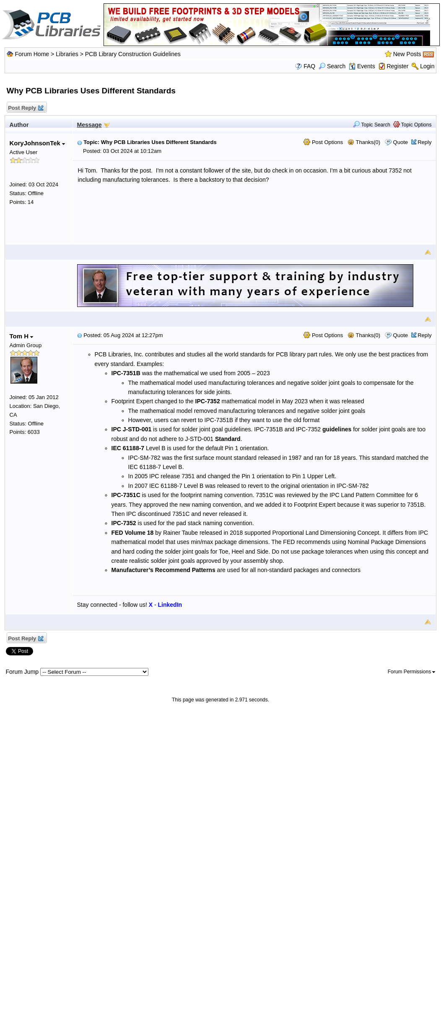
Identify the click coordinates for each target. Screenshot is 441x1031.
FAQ (309, 66)
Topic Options (412, 125)
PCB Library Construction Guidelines (133, 54)
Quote (400, 142)
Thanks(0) (364, 142)
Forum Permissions (412, 672)
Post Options (323, 142)
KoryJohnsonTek (37, 143)
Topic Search (371, 125)
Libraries (67, 54)
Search (332, 66)
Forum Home (32, 54)
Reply (424, 142)
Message (89, 124)
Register (397, 66)
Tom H (22, 336)
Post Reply (25, 108)
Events (362, 66)
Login (427, 66)
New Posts (407, 54)
